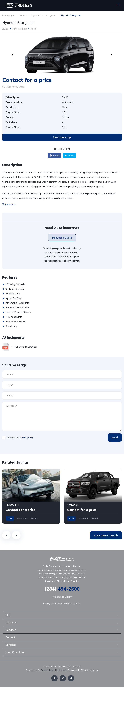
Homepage (8, 15)
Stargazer (50, 15)
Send (115, 437)
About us (11, 622)
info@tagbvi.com (62, 596)
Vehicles (10, 644)
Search (22, 15)
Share (54, 155)
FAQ (8, 615)
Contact (10, 637)
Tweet (69, 155)
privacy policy (26, 437)
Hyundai (36, 15)
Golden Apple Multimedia (54, 670)
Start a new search (106, 535)
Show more (8, 204)
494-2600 (62, 589)
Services (10, 629)
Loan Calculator (15, 652)
